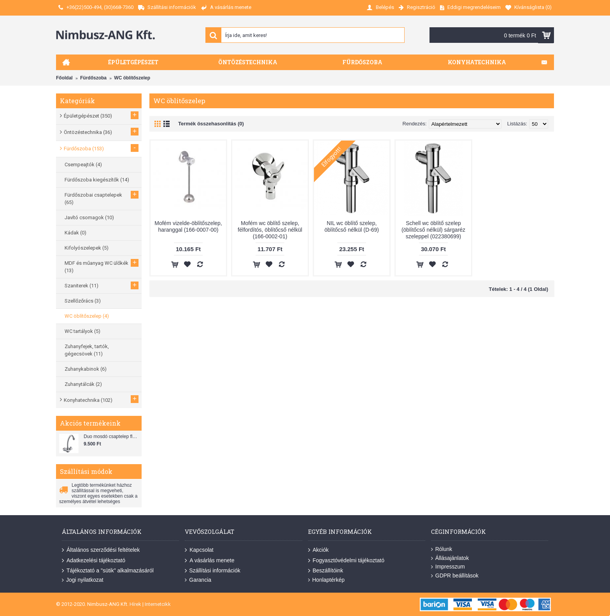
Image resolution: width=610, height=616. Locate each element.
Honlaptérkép (326, 580)
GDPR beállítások (455, 575)
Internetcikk (158, 604)
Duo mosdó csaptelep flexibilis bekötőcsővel (112, 436)
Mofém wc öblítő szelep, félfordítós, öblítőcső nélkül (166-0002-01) (270, 229)
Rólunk (441, 549)
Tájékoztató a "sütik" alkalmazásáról (108, 570)
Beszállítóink (326, 570)
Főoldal (64, 78)
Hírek (135, 604)
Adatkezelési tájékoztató (93, 560)
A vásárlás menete (209, 560)
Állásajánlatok (450, 558)
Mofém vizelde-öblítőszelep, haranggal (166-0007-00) (188, 226)
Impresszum (448, 566)
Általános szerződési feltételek (101, 550)
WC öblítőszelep (132, 78)
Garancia (198, 580)
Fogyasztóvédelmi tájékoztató (346, 560)
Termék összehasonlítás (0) (211, 124)
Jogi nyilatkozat (82, 580)
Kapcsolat (199, 550)
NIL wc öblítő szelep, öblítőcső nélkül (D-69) (351, 226)
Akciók (318, 550)
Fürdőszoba (93, 78)
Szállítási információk (212, 570)
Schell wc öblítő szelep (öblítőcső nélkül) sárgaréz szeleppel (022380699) (433, 229)
